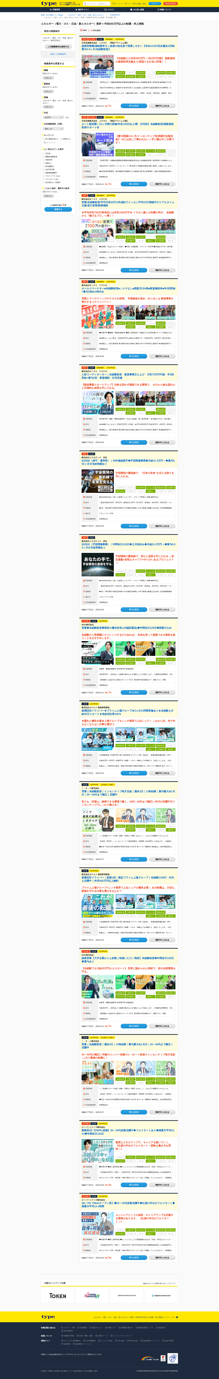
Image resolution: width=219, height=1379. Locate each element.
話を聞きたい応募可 (52, 182)
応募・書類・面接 (86, 1336)
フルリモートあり (52, 179)
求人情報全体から (52, 139)
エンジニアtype (106, 1341)
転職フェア (112, 1328)
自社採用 (56, 1371)
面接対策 (162, 1328)
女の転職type (91, 1341)
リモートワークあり (52, 176)
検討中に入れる (162, 106)
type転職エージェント (151, 1341)
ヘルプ (129, 3)
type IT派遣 (169, 1341)
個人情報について (66, 1371)
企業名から (66, 139)
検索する (58, 209)
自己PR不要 (49, 169)
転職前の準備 (69, 1336)
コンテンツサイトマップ (122, 1336)
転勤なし (48, 163)
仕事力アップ (103, 1336)
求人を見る (134, 106)
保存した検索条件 (58, 54)
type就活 (67, 1344)
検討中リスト (97, 1328)
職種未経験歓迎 (51, 157)
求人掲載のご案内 (140, 3)
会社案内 (44, 1371)
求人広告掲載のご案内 (90, 1371)
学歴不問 (48, 160)
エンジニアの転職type (72, 1341)
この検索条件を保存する (58, 46)
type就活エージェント (84, 1344)
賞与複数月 (49, 166)
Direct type (134, 1341)
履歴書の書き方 (127, 1328)
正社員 (47, 153)
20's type (121, 1341)
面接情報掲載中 (51, 173)
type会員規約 (78, 1371)
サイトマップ (119, 3)
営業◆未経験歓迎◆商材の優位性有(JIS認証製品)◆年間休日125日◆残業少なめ (127, 627)
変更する (48, 78)
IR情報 (50, 1371)
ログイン (155, 4)
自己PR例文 (68, 1331)
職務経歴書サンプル (145, 1328)
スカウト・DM (69, 1328)
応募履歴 (83, 1328)
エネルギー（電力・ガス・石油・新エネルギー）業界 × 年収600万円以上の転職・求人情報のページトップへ (134, 1317)
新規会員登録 (171, 4)
